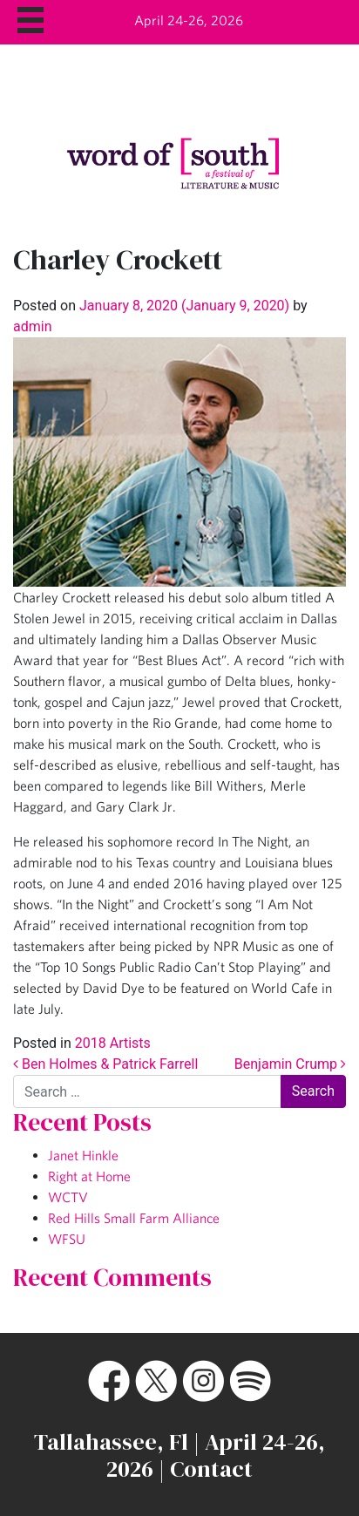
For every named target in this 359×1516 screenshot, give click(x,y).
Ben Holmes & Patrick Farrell (105, 1064)
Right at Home (89, 1176)
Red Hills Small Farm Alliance (134, 1218)
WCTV (68, 1197)
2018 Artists (113, 1043)
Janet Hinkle (83, 1155)
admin (32, 326)
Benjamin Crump (290, 1064)
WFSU (66, 1239)
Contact (211, 1469)
